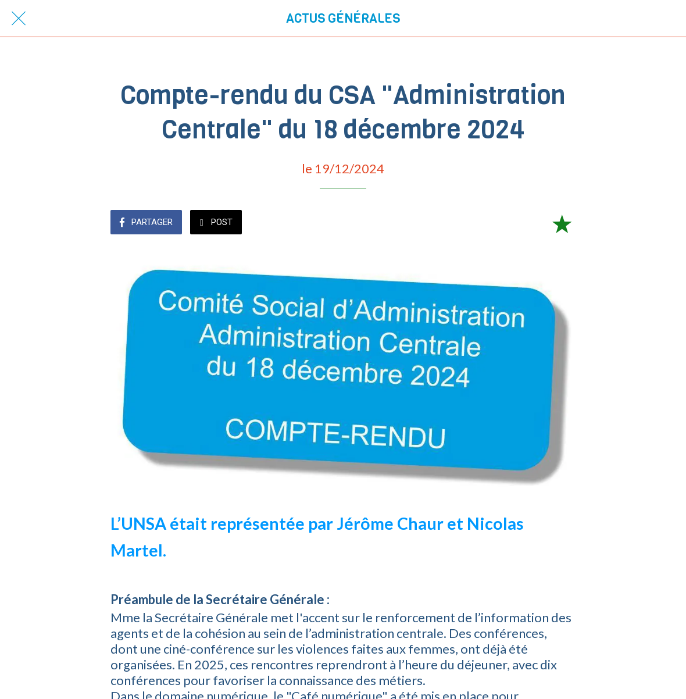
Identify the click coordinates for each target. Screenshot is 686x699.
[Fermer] (19, 19)
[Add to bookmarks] (562, 223)
